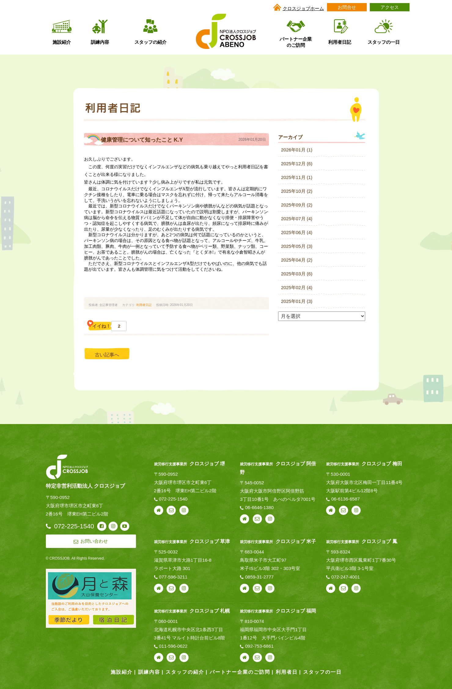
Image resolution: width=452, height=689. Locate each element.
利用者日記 (144, 305)
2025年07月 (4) (297, 218)
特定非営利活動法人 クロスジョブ (85, 486)
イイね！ (106, 326)
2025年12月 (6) (297, 163)
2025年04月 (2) (297, 260)
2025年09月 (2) (297, 204)
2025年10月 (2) (297, 191)
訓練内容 (149, 672)
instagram (184, 510)
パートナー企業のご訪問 (240, 672)
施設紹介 (122, 672)
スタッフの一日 (322, 672)
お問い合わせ (171, 510)
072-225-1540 (173, 498)
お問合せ (347, 7)
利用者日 (287, 672)
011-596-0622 (173, 646)
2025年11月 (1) (297, 177)
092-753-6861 (259, 646)
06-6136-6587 (345, 498)
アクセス (389, 7)
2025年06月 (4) (297, 232)
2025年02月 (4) (297, 287)
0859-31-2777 (259, 576)
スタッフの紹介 (185, 672)
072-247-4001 (345, 576)
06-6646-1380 (259, 507)
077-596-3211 (173, 576)
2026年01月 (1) (297, 149)
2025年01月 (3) (297, 301)
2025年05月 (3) (297, 246)
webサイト (158, 510)
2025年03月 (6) (297, 273)
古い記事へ (107, 354)
